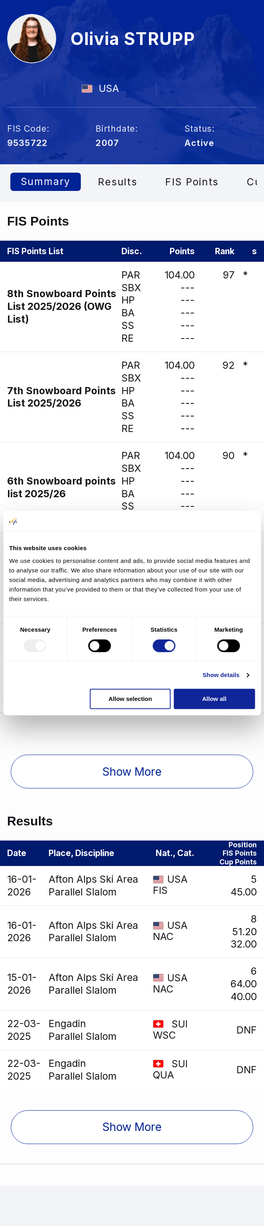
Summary (46, 182)
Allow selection (130, 699)
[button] (132, 772)
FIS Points (193, 182)
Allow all (214, 699)
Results (118, 182)
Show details (221, 674)
